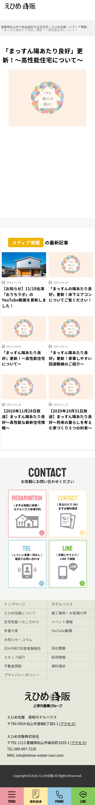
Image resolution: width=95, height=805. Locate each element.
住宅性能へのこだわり (22, 621)
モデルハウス (62, 604)
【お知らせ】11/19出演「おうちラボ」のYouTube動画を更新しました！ (24, 297)
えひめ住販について (20, 612)
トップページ (14, 604)
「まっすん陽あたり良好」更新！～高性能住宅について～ (23, 358)
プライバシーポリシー (22, 674)
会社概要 (58, 648)
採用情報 (58, 657)
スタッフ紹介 (14, 657)
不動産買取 (13, 666)
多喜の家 (11, 630)
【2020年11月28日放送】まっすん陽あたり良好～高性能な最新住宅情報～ (23, 419)
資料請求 (58, 666)
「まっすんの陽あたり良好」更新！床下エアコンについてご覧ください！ (70, 294)
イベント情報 (62, 621)
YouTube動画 (61, 630)
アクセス (67, 723)
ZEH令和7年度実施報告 (22, 648)
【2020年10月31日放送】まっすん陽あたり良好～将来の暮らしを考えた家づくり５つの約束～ (70, 419)
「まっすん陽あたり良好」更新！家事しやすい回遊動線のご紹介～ (70, 358)
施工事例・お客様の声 (69, 612)
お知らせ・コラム (18, 639)
